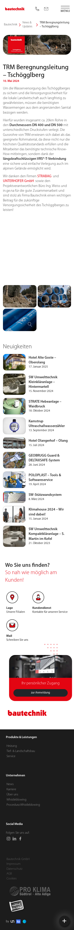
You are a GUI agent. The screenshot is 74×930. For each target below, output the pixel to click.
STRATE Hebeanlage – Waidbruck (45, 422)
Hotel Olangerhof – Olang (48, 459)
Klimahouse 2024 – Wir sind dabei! (46, 530)
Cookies (12, 878)
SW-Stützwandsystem (45, 513)
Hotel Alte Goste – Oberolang (42, 378)
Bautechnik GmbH (18, 859)
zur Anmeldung (40, 711)
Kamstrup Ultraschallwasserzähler (47, 442)
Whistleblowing (16, 799)
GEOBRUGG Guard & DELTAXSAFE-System (44, 476)
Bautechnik (10, 24)
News (10, 784)
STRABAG (44, 195)
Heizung (12, 746)
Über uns (12, 794)
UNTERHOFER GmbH (19, 199)
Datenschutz (14, 869)
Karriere (11, 789)
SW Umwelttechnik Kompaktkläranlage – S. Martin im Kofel (46, 552)
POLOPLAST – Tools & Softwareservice (45, 496)
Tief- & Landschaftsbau (21, 751)
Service (11, 756)
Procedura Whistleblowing (23, 804)
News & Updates (27, 24)
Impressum (14, 864)
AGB (9, 873)
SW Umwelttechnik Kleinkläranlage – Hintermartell (43, 400)
